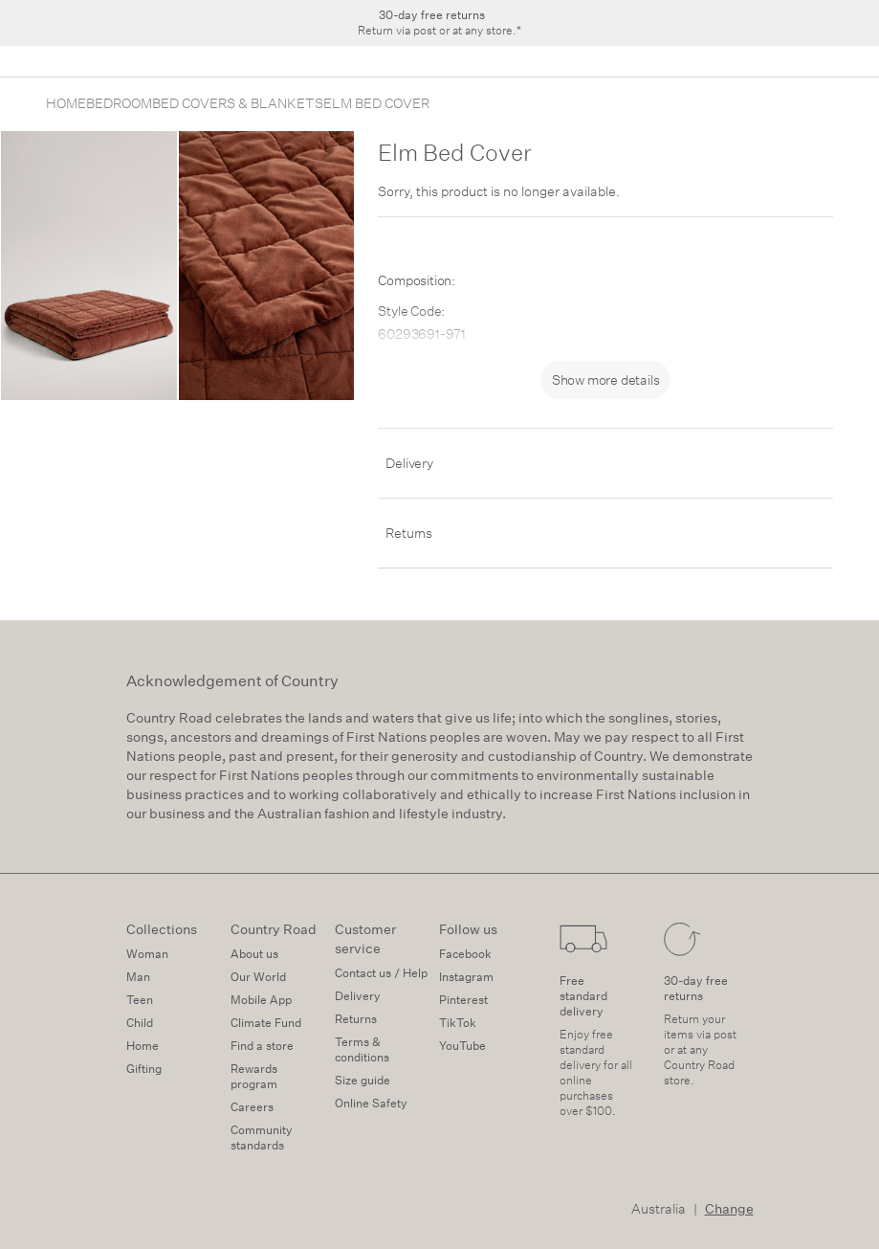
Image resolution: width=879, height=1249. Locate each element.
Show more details (606, 380)
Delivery (408, 463)
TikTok (457, 1023)
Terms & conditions (362, 1049)
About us (254, 954)
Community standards (262, 1137)
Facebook (465, 954)
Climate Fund (266, 1023)
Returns (408, 533)
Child (139, 1023)
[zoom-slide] (89, 265)
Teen (139, 1000)
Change (729, 1208)
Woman (147, 954)
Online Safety (371, 1103)
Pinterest (463, 1000)
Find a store (262, 1045)
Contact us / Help (381, 973)
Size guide (362, 1080)
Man (138, 977)
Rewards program (254, 1076)
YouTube (462, 1045)
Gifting (144, 1068)
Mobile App (261, 1000)
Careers (252, 1107)
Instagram (466, 977)
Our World (258, 977)
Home (142, 1045)
